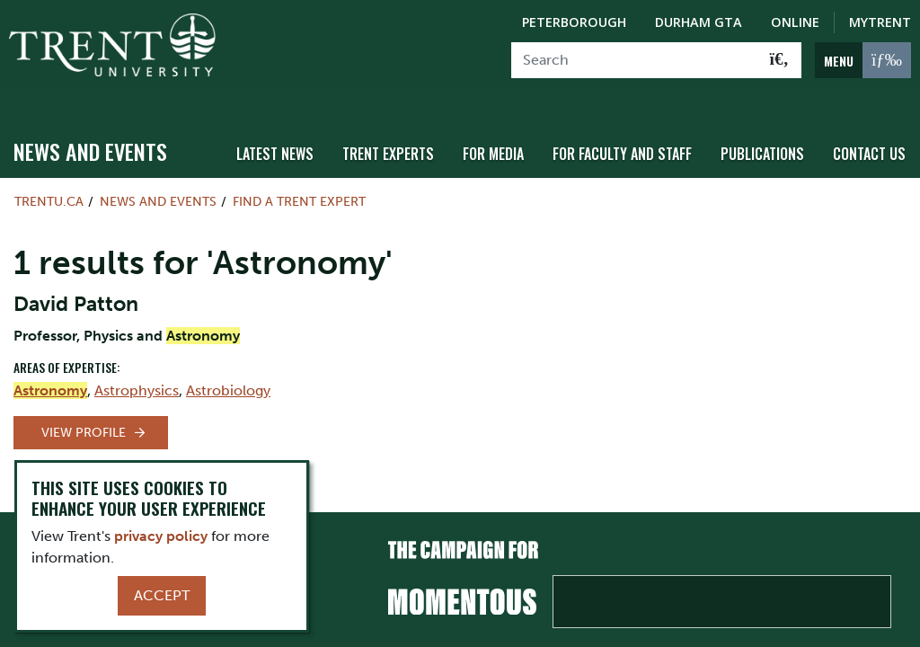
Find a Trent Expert (299, 185)
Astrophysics (136, 374)
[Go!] (779, 60)
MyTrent (880, 22)
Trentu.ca (49, 185)
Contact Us (871, 137)
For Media (509, 137)
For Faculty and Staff (633, 137)
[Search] (634, 60)
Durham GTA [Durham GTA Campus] (698, 22)
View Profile (83, 416)
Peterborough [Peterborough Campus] (574, 22)
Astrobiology (228, 374)
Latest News (299, 137)
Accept (162, 595)
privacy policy (161, 536)
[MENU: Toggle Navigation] (863, 60)
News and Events (90, 136)
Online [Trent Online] (795, 22)
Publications (768, 137)
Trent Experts (408, 137)
